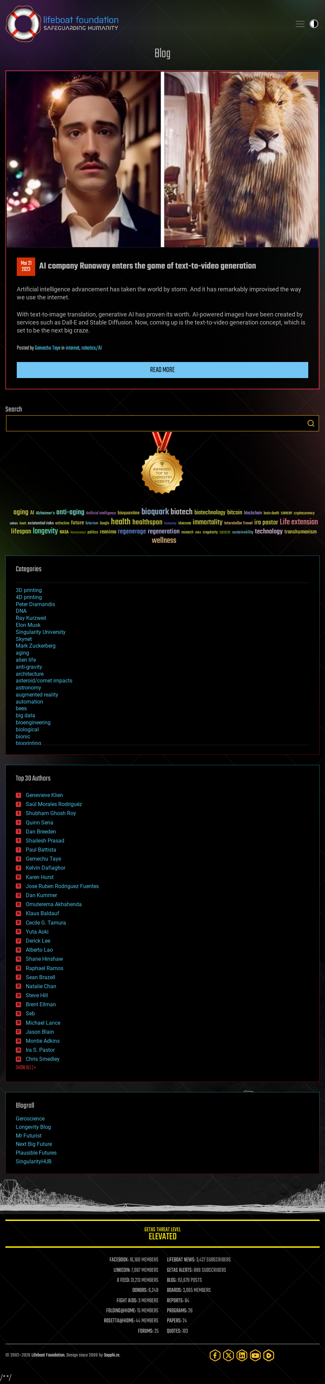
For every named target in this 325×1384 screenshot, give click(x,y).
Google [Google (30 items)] (104, 523)
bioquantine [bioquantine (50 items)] (129, 513)
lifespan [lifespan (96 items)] (21, 531)
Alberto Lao (39, 950)
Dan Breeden (41, 831)
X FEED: (123, 1280)
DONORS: (139, 1290)
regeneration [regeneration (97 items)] (164, 531)
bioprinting (28, 743)
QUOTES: (174, 1331)
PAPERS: (174, 1321)
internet (72, 348)
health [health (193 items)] (121, 522)
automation (29, 702)
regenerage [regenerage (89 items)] (132, 531)
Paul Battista (41, 850)
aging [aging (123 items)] (20, 512)
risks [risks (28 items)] (198, 532)
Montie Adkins (43, 1041)
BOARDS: (174, 1290)
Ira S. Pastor (40, 1050)
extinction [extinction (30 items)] (62, 523)
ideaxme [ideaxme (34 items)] (184, 523)
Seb (30, 1013)
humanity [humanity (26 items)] (170, 524)
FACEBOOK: (119, 1260)
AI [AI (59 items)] (32, 513)
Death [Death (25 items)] (22, 523)
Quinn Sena (39, 822)
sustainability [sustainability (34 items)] (242, 532)
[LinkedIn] (242, 1355)
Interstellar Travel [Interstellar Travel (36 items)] (238, 523)
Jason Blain (40, 1032)
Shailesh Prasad (45, 840)
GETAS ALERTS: (180, 1270)
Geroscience (30, 1118)
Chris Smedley (43, 1059)
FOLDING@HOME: (121, 1311)
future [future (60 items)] (77, 523)
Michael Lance (43, 1023)
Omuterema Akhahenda (54, 904)
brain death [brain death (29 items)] (271, 513)
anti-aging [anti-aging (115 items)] (70, 512)
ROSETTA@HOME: (119, 1321)
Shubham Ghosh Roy (51, 813)
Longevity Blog (33, 1127)
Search (311, 423)
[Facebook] (215, 1355)
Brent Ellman (41, 1004)
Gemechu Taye (47, 348)
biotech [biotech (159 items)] (182, 512)
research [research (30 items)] (187, 532)
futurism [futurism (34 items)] (91, 523)
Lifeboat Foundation (47, 1355)
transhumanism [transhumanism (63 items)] (300, 532)
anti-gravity (29, 667)
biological (27, 729)
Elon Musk (28, 625)
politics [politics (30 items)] (92, 532)
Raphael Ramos (44, 968)
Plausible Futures (36, 1153)
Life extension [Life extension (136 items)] (299, 522)
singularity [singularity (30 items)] (210, 532)
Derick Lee (38, 941)
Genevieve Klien (44, 795)
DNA (21, 611)
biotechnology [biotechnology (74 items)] (209, 512)
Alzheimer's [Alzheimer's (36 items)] (45, 513)
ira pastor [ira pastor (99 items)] (266, 522)
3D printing (29, 590)
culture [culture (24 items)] (14, 523)
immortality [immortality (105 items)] (207, 522)
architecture (30, 674)
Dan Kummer (41, 895)
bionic (23, 736)
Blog (162, 54)
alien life (26, 660)
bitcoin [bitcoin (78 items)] (234, 512)
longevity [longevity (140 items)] (45, 531)
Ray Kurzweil (31, 618)
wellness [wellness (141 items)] (164, 540)
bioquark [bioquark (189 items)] (155, 512)
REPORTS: (175, 1301)
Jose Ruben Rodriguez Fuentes (62, 886)
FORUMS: (145, 1331)
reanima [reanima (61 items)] (108, 532)
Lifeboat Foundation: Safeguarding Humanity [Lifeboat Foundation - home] (145, 23)
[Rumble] (268, 1355)
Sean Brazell (40, 977)
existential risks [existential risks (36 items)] (41, 523)
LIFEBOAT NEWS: (181, 1260)
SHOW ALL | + (26, 1068)
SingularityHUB (34, 1161)
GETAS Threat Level (162, 1235)
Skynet (24, 639)
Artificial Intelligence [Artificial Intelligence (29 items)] (101, 513)
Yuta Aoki (37, 932)
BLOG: (172, 1280)
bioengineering (33, 722)
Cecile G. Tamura (46, 923)
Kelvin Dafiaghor (45, 868)
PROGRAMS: (177, 1311)
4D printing (29, 597)
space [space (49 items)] (225, 532)
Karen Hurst (40, 877)
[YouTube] (255, 1355)
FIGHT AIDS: (127, 1301)
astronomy (28, 687)
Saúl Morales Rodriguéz (54, 804)
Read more (162, 370)
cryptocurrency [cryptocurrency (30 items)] (304, 513)
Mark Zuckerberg (36, 646)
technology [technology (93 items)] (269, 532)
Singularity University (41, 632)
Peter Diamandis (35, 604)
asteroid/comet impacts (44, 680)
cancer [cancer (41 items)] (286, 513)
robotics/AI (91, 348)
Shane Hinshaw (44, 959)
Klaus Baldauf (42, 913)
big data (25, 715)
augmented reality (37, 694)
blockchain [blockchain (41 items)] (253, 513)
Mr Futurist (29, 1136)
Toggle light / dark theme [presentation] (314, 23)
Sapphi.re (111, 1355)
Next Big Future (34, 1144)
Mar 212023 (26, 267)
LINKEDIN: (122, 1270)
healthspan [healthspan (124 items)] (147, 522)
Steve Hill (37, 995)
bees (21, 708)
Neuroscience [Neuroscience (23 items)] (78, 533)
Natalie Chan (41, 986)
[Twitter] (228, 1355)
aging (22, 653)
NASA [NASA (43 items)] (64, 532)
